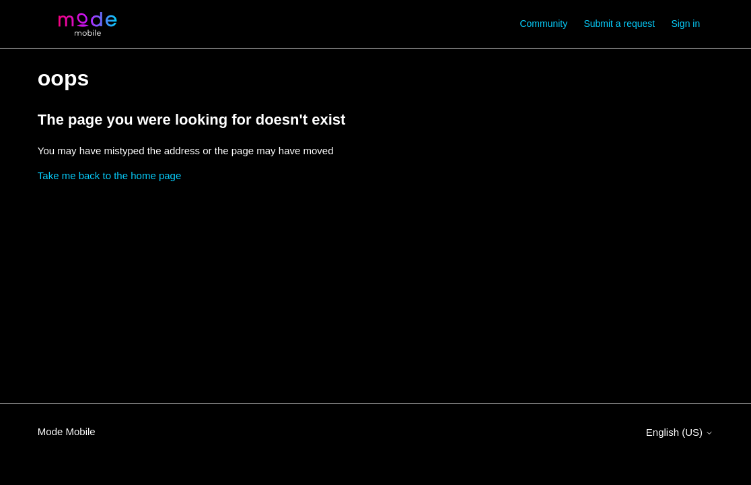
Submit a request (619, 23)
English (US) (679, 432)
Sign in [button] (685, 23)
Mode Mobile (67, 431)
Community (543, 23)
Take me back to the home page (109, 175)
